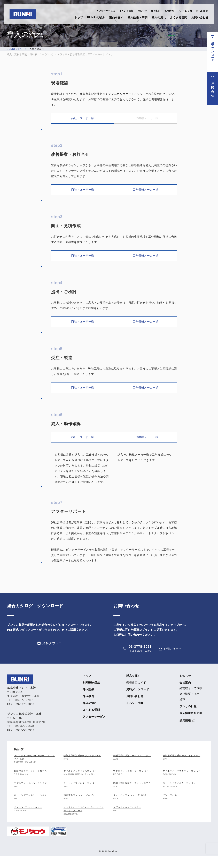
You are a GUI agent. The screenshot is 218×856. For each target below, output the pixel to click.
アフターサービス (105, 11)
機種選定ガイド (136, 682)
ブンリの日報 (185, 11)
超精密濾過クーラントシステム (30, 771)
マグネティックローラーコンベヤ (130, 771)
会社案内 (155, 11)
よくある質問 (178, 17)
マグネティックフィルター (127, 807)
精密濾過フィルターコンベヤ (79, 795)
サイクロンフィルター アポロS (129, 795)
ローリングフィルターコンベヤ (80, 783)
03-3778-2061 (140, 646)
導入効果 (88, 689)
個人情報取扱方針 (191, 713)
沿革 (182, 699)
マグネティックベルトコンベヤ (30, 783)
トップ (78, 17)
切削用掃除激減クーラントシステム (132, 783)
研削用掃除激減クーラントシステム (82, 755)
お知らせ (142, 11)
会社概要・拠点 (190, 694)
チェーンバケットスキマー (28, 807)
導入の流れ (159, 17)
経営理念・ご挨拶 (191, 688)
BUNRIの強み (96, 17)
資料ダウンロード (212, 50)
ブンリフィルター (172, 795)
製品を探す (116, 17)
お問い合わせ (199, 17)
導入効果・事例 (138, 17)
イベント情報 (126, 11)
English (203, 11)
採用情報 (169, 11)
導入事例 (88, 696)
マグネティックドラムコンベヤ (80, 771)
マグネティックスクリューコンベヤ (181, 771)
